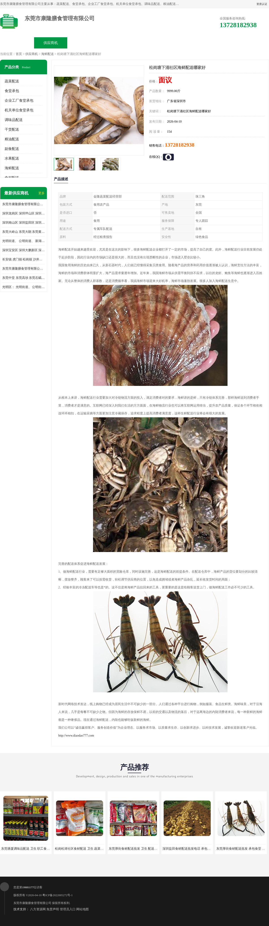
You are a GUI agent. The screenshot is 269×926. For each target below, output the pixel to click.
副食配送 (12, 149)
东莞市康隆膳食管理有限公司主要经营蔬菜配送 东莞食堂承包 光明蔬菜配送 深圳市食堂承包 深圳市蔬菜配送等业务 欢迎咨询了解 (23, 204)
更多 (41, 193)
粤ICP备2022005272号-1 (57, 895)
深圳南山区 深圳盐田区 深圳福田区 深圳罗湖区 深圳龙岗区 (23, 222)
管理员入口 (68, 909)
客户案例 (185, 43)
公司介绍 (118, 43)
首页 (19, 54)
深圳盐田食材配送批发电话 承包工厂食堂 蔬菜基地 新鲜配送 (205, 848)
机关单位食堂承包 (19, 110)
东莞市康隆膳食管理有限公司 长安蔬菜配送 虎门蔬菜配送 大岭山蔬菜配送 (23, 268)
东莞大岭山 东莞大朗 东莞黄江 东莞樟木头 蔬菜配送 (23, 231)
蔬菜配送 (12, 81)
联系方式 (219, 43)
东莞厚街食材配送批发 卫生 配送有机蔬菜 (138, 848)
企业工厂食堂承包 (19, 100)
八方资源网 (38, 909)
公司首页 (17, 43)
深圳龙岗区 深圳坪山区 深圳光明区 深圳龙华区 (23, 213)
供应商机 (50, 43)
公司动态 (151, 43)
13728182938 (179, 145)
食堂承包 (12, 91)
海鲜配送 (47, 54)
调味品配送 (14, 120)
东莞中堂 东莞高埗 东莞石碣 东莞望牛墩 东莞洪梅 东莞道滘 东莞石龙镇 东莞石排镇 (23, 277)
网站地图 (82, 909)
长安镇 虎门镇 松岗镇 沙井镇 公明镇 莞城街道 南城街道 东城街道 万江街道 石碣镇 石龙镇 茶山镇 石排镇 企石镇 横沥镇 (23, 259)
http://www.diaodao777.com (76, 735)
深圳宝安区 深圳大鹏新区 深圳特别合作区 (23, 250)
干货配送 (12, 129)
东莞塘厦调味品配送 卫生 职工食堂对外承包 (31, 848)
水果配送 (12, 158)
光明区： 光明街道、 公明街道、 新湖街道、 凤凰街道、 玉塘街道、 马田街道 (23, 287)
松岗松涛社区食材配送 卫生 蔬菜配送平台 (84, 848)
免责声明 (52, 909)
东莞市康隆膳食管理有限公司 (32, 903)
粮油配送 (12, 139)
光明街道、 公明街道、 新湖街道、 (23, 241)
